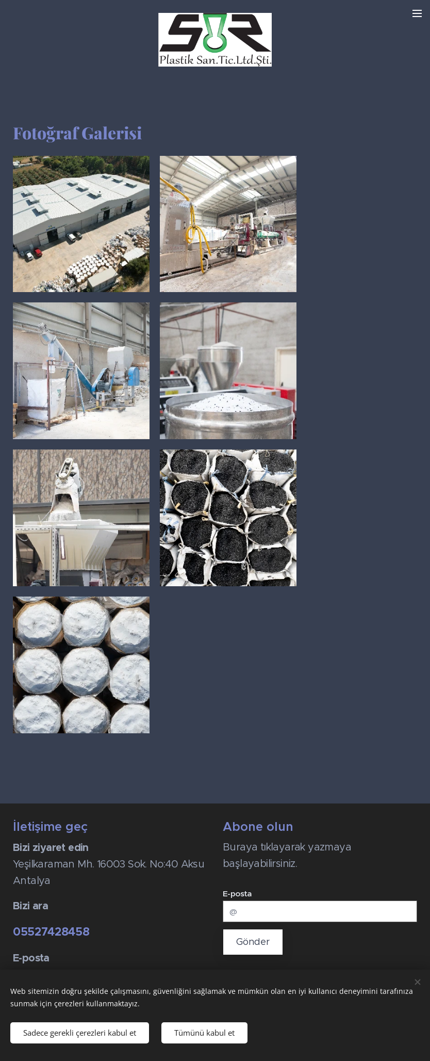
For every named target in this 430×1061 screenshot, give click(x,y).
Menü (417, 13)
